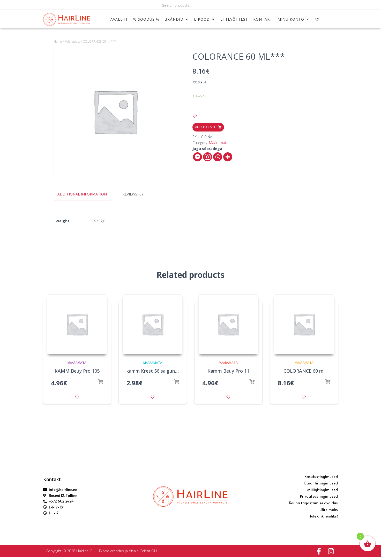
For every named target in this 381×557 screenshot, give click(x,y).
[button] (194, 116)
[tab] (86, 194)
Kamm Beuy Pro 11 (228, 371)
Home (58, 41)
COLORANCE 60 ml (304, 371)
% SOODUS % (146, 19)
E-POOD (204, 19)
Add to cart (205, 127)
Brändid (177, 19)
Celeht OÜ (148, 550)
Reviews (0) (132, 194)
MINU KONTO (294, 19)
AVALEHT (119, 19)
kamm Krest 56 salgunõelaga (158, 371)
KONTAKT (262, 19)
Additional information (82, 194)
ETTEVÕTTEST (234, 19)
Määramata (72, 41)
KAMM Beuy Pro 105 (77, 371)
